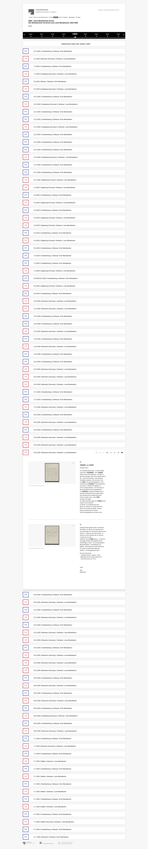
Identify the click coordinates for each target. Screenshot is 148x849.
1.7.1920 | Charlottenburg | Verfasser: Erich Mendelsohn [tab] (47, 738)
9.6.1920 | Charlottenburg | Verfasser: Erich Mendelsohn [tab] (47, 293)
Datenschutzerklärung (109, 10)
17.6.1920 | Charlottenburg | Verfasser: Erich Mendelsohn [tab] (47, 391)
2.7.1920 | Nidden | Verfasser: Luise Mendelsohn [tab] (44, 761)
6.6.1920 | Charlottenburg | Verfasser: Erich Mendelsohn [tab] (47, 248)
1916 (30, 34)
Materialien (72, 17)
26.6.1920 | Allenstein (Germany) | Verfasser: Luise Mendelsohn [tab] (49, 685)
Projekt (51, 17)
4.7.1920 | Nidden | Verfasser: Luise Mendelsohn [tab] (44, 791)
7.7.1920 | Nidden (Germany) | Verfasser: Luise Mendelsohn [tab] (48, 821)
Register (65, 17)
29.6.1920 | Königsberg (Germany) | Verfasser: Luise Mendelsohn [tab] (50, 715)
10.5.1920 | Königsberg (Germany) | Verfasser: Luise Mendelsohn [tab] (50, 104)
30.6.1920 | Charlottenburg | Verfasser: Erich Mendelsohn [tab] (47, 723)
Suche (60, 17)
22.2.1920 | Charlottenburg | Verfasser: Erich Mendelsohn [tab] (47, 51)
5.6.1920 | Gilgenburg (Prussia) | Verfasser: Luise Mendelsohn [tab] (49, 240)
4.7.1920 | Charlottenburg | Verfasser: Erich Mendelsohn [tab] (47, 784)
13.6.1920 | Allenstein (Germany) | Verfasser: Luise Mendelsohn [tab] (49, 346)
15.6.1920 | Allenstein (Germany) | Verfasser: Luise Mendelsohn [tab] (49, 369)
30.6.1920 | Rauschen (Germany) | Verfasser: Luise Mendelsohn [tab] (50, 731)
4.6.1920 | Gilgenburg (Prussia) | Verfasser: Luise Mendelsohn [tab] (49, 225)
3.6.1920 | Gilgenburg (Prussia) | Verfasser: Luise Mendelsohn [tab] (49, 217)
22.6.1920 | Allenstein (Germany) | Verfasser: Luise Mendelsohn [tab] (49, 632)
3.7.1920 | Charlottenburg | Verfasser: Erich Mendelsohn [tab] (47, 768)
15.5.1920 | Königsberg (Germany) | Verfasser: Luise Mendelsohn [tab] (50, 157)
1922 (96, 34)
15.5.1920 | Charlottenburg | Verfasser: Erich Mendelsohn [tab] (47, 149)
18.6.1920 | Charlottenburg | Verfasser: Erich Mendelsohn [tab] (47, 414)
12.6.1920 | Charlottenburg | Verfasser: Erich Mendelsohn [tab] (47, 316)
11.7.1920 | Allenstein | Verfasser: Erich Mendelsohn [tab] (46, 837)
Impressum (100, 10)
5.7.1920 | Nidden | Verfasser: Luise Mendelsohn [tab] (44, 806)
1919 (63, 34)
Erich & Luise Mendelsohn (41, 17)
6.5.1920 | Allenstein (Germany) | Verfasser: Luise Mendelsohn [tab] (49, 58)
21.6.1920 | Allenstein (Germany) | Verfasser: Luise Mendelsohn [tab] (49, 617)
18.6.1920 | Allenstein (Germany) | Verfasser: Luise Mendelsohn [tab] (49, 422)
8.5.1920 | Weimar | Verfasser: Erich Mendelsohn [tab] (45, 81)
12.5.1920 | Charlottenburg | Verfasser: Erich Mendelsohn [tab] (47, 119)
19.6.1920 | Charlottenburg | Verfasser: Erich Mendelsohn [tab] (47, 429)
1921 (85, 34)
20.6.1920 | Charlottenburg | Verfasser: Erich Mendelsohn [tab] (47, 594)
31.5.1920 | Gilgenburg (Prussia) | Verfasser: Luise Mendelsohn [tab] (49, 179)
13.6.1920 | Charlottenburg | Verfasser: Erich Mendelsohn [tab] (47, 338)
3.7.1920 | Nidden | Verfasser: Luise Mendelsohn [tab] (44, 776)
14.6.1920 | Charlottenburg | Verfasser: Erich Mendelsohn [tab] (47, 354)
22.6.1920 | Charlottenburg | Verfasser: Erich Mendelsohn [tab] (47, 625)
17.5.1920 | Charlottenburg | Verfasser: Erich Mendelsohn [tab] (47, 164)
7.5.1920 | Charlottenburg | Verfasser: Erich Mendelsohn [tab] (47, 66)
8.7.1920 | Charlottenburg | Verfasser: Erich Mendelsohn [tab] (47, 829)
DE (116, 10)
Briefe (55, 17)
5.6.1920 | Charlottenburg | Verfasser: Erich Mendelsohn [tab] (47, 232)
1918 (52, 34)
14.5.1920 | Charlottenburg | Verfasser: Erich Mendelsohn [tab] (47, 142)
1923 (107, 34)
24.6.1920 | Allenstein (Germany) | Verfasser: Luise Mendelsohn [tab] (49, 655)
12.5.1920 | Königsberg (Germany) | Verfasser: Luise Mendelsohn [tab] (50, 126)
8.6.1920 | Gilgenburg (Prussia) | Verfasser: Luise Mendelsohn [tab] (49, 285)
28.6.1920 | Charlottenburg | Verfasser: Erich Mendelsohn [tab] (47, 693)
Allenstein (83, 465)
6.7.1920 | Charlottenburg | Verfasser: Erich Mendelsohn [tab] (47, 814)
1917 (41, 34)
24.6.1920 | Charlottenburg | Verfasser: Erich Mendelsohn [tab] (47, 647)
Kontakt (78, 17)
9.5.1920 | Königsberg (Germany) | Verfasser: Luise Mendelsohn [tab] (50, 89)
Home (30, 17)
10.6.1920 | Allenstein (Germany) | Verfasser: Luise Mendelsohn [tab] (49, 301)
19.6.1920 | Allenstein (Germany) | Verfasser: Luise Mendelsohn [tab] (49, 437)
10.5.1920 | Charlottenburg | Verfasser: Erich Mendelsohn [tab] (47, 96)
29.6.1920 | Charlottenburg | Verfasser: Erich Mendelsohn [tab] (47, 708)
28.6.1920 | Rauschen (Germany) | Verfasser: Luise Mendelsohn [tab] (50, 700)
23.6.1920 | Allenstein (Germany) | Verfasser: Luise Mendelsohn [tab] (49, 640)
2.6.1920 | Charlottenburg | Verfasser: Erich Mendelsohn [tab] (47, 195)
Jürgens (100, 501)
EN (118, 10)
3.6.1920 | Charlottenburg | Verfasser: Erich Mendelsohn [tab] (47, 210)
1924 (118, 34)
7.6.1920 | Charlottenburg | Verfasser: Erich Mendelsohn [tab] (47, 255)
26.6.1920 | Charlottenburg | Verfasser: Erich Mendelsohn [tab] (47, 678)
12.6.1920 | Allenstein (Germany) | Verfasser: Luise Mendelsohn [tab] (49, 331)
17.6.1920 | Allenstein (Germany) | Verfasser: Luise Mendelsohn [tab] (49, 407)
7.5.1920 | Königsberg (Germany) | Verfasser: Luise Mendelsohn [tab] (50, 73)
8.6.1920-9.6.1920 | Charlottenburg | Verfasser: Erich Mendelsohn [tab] (50, 278)
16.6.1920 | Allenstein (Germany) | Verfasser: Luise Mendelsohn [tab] (49, 376)
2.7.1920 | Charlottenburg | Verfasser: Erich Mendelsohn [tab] (47, 753)
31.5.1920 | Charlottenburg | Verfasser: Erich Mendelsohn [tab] (47, 172)
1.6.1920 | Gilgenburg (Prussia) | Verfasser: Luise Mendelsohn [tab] (49, 187)
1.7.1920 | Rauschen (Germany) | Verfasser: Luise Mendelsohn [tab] (49, 746)
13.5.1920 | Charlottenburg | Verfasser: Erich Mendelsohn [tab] (47, 134)
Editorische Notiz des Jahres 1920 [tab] (76, 44)
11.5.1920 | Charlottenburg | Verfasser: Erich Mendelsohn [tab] (47, 111)
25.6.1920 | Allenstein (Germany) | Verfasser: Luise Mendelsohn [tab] (49, 670)
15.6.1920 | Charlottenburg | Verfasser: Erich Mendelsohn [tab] (47, 361)
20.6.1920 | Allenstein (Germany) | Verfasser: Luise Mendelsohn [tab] (49, 602)
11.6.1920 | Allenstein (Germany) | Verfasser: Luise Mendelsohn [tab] (49, 308)
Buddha (100, 472)
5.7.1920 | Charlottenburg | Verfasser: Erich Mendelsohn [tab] (47, 799)
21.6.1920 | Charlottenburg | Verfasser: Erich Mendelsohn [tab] (47, 609)
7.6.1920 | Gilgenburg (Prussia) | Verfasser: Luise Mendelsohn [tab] (49, 270)
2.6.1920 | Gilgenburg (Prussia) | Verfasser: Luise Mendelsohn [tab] (49, 202)
